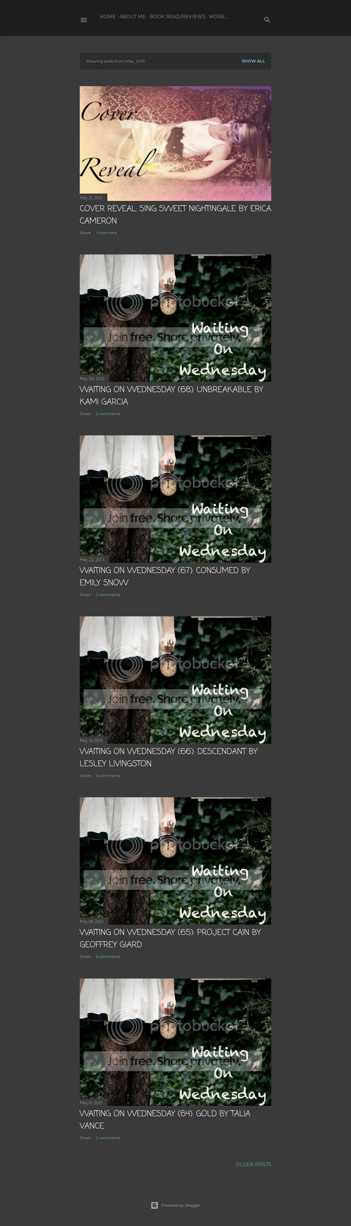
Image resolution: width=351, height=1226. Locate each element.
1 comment (106, 232)
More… (218, 17)
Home (108, 17)
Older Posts (253, 1164)
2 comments (108, 413)
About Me (132, 17)
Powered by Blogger (175, 1205)
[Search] (267, 18)
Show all (253, 61)
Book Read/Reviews (177, 17)
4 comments (108, 775)
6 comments (108, 956)
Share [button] (85, 232)
